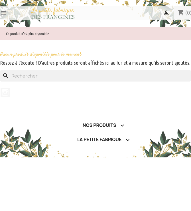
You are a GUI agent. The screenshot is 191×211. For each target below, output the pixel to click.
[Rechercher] (95, 76)
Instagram (5, 92)
